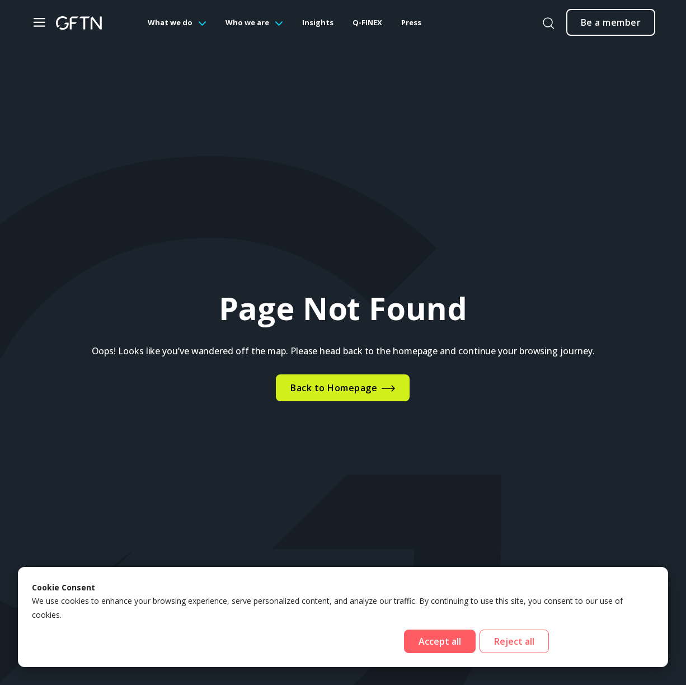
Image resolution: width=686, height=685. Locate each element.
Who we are (247, 22)
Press (411, 22)
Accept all (440, 641)
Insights (317, 22)
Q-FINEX (367, 22)
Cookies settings (603, 641)
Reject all (514, 641)
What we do (170, 22)
